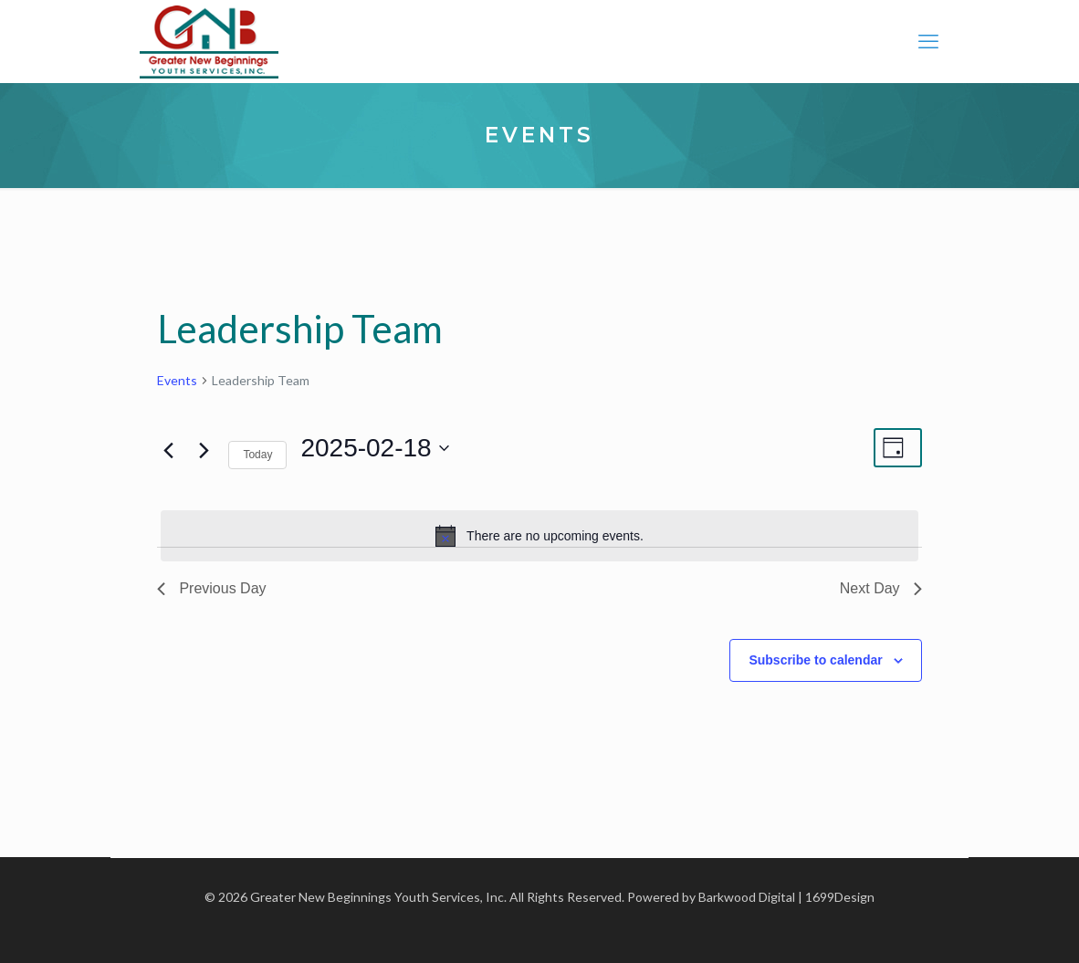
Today (257, 454)
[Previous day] (168, 450)
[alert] (539, 535)
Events (177, 380)
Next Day (881, 588)
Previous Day (211, 588)
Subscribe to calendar (815, 660)
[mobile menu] (928, 41)
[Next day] (204, 450)
